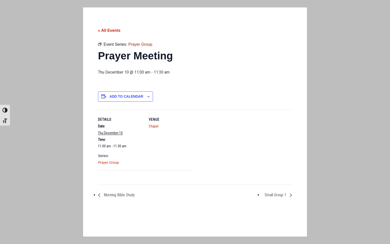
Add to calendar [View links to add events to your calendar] (126, 96)
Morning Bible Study (119, 195)
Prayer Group (108, 162)
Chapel (153, 126)
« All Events (109, 30)
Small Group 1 (276, 195)
